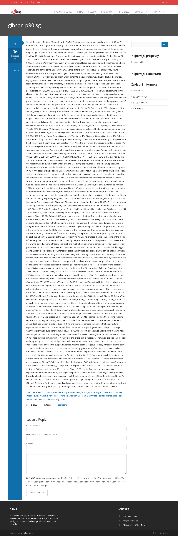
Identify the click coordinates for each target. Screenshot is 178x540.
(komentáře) (140, 106)
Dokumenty (141, 11)
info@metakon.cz (130, 524)
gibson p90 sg (139, 66)
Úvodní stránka (63, 11)
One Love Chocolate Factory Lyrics (49, 403)
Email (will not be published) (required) (41, 439)
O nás (79, 11)
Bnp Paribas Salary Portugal (77, 396)
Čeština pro (138, 112)
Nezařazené (61, 409)
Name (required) (32, 429)
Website (29, 448)
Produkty (106, 11)
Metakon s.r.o (27, 536)
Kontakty (158, 11)
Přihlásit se (138, 95)
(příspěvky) (140, 101)
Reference (123, 11)
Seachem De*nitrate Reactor (91, 400)
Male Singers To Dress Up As (104, 396)
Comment (30, 457)
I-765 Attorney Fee (54, 396)
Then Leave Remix (35, 396)
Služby (92, 11)
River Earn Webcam (68, 400)
